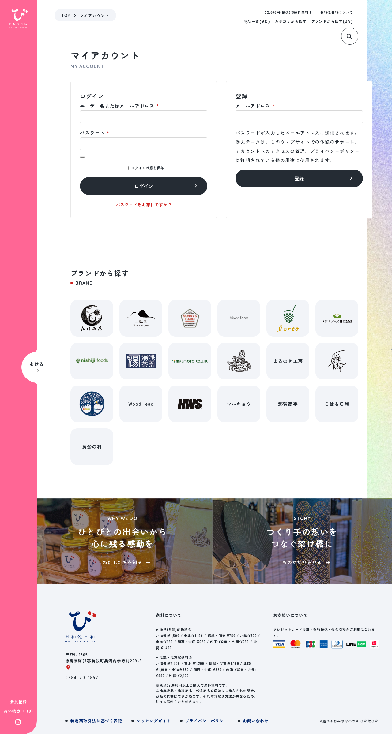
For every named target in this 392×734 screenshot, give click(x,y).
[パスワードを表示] (82, 157)
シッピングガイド (154, 721)
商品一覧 (256, 21)
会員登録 (18, 600)
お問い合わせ (256, 721)
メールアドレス (255, 105)
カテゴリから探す (291, 21)
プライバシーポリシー (335, 151)
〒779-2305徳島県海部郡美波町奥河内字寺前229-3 (103, 661)
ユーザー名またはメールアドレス (119, 105)
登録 (299, 178)
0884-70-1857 (81, 677)
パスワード (94, 132)
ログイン (143, 186)
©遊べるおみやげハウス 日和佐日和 (349, 720)
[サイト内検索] (352, 39)
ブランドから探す (332, 21)
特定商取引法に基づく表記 (96, 721)
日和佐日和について (336, 12)
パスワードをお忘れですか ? (144, 204)
